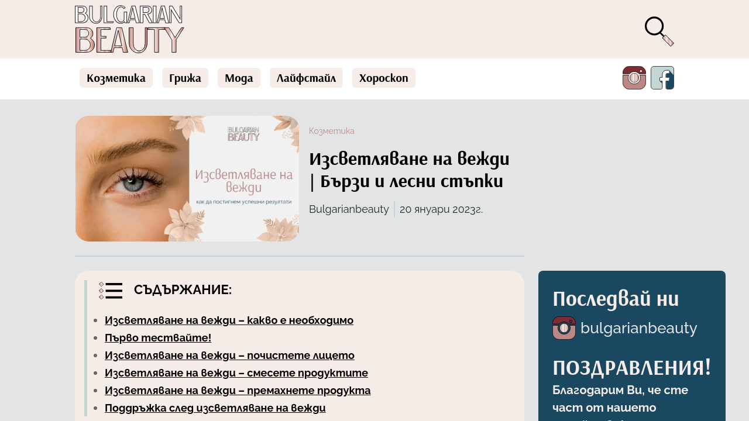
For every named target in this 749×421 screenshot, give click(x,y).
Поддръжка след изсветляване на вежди (215, 408)
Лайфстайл (306, 77)
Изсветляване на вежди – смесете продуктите (236, 373)
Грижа (185, 77)
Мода (239, 77)
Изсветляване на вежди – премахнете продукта (238, 390)
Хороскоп (383, 77)
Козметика (116, 77)
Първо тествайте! (158, 338)
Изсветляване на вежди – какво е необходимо (229, 320)
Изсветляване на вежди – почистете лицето (230, 355)
